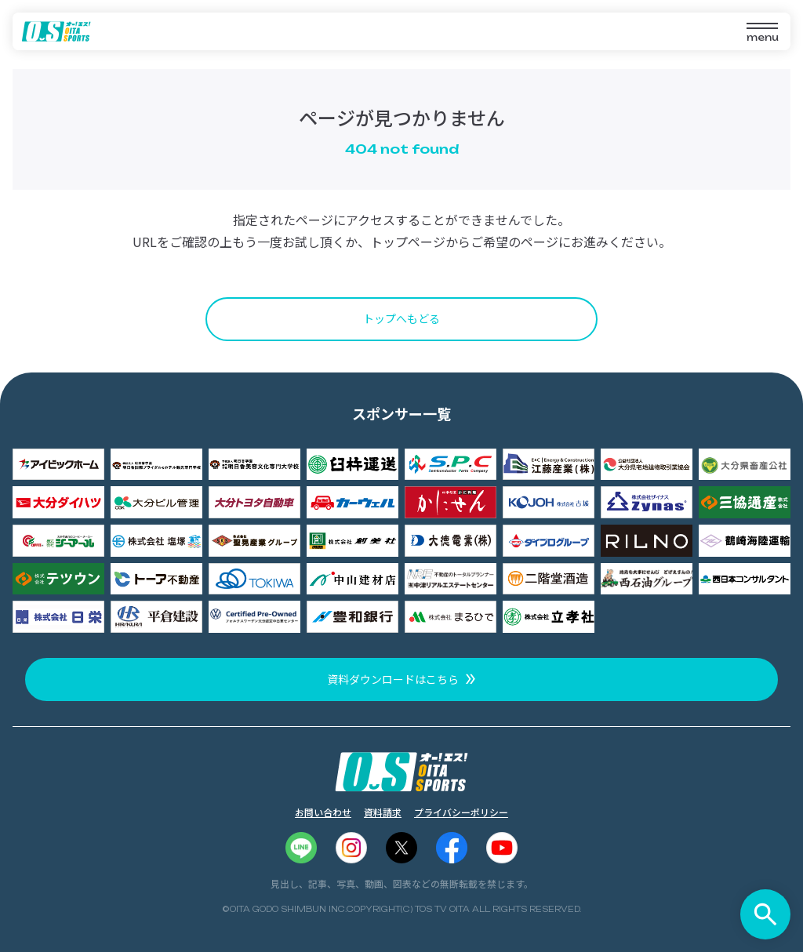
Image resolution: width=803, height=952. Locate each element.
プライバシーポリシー (461, 812)
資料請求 (383, 812)
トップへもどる (401, 318)
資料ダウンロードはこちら (393, 679)
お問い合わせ (323, 812)
